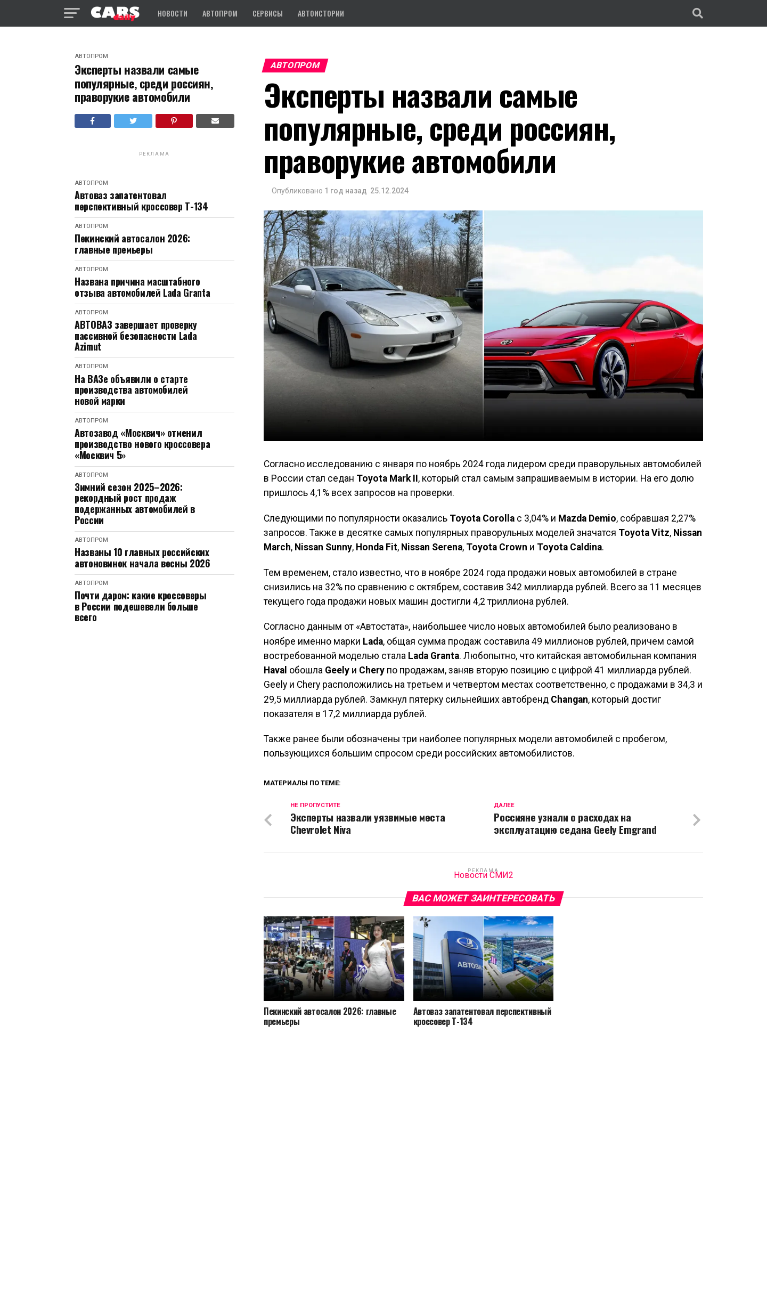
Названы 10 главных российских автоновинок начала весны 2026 (142, 557)
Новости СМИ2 (483, 875)
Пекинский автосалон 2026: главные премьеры (132, 244)
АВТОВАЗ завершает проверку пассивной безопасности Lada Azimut (136, 335)
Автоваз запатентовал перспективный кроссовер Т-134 (141, 201)
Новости (172, 13)
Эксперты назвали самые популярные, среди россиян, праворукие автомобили (144, 83)
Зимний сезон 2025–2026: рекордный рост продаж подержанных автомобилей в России (135, 504)
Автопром (220, 13)
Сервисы (267, 13)
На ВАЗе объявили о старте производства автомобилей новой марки (131, 389)
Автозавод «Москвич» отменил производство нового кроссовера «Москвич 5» (142, 443)
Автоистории (321, 13)
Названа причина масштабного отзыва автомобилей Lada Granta (142, 287)
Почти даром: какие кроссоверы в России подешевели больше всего (141, 606)
